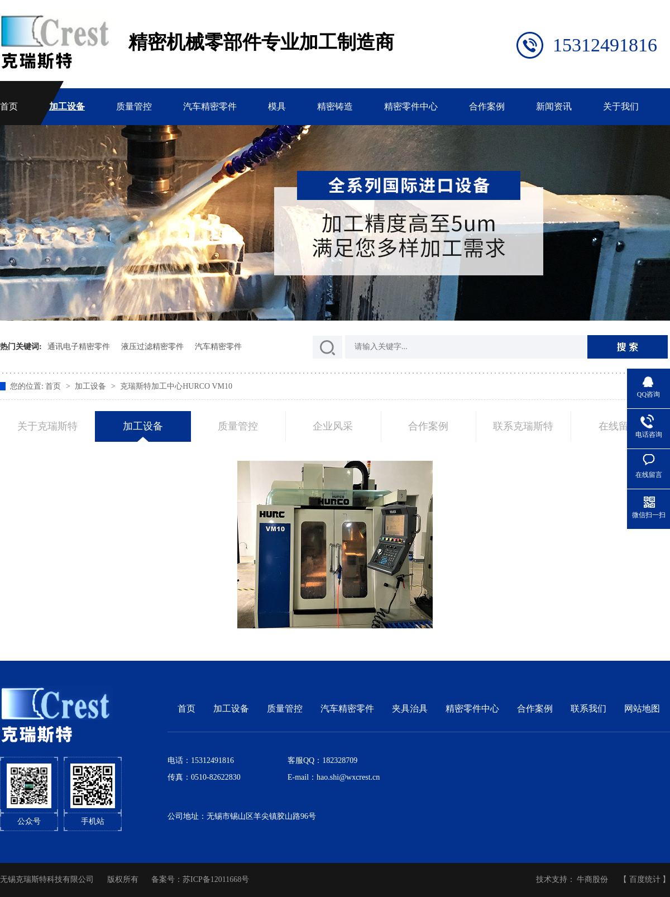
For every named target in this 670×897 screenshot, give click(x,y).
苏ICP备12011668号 (216, 879)
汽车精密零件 (210, 106)
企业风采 (333, 426)
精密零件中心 (411, 106)
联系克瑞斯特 (523, 426)
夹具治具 (410, 708)
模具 (277, 106)
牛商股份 (592, 879)
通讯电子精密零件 (78, 346)
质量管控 (134, 106)
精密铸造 (335, 106)
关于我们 (621, 106)
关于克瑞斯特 (47, 426)
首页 (9, 106)
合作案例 (487, 106)
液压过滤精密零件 (152, 346)
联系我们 (588, 708)
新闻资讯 (554, 106)
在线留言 (619, 426)
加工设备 (67, 106)
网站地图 (642, 708)
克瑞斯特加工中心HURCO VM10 (176, 386)
